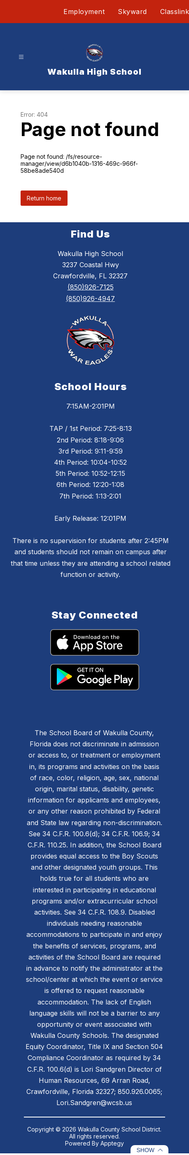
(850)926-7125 (91, 287)
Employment (84, 11)
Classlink (174, 11)
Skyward (132, 11)
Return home (44, 198)
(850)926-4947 (90, 298)
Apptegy (112, 1143)
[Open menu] (21, 57)
